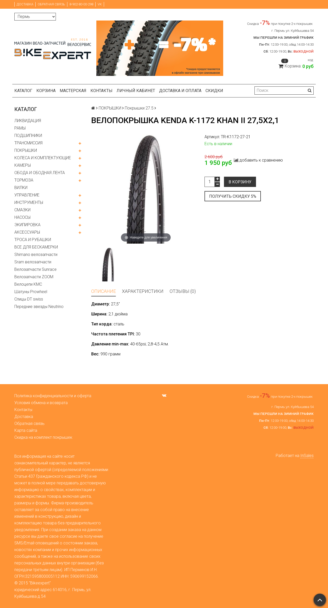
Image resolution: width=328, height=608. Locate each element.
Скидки (214, 90)
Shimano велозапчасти (35, 254)
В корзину (240, 182)
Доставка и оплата (180, 90)
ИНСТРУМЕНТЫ (28, 202)
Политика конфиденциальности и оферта (52, 395)
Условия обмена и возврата (41, 402)
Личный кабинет (136, 90)
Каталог (23, 90)
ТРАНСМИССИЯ (28, 143)
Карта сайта (25, 430)
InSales (307, 455)
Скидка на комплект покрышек (43, 437)
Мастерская (73, 90)
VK (100, 4)
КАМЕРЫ (22, 165)
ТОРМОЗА (23, 180)
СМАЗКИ (22, 209)
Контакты (101, 90)
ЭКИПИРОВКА (27, 224)
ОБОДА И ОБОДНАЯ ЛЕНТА (39, 172)
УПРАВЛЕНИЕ (26, 195)
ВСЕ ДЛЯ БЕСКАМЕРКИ (36, 247)
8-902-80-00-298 (81, 4)
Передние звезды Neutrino (39, 306)
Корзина (46, 90)
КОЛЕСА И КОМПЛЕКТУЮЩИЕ (42, 157)
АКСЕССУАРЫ (27, 232)
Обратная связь (51, 4)
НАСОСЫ (22, 217)
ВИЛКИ (20, 187)
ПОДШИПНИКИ (28, 135)
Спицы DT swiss (28, 299)
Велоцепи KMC (28, 284)
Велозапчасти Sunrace (35, 269)
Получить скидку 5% (232, 196)
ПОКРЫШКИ (25, 150)
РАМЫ (20, 128)
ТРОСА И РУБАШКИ (32, 239)
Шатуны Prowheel (30, 291)
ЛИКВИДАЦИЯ (27, 120)
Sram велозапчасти (32, 262)
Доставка (25, 4)
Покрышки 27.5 (139, 108)
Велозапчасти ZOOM (33, 276)
